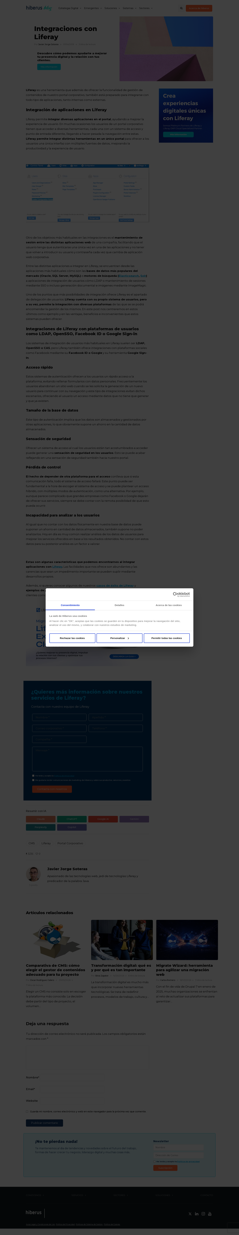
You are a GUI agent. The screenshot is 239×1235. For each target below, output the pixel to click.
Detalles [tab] (119, 605)
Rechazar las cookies (72, 638)
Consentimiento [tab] (70, 605)
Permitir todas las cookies (167, 638)
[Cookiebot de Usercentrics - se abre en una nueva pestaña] (175, 594)
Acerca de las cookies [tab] (169, 605)
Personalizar (119, 638)
